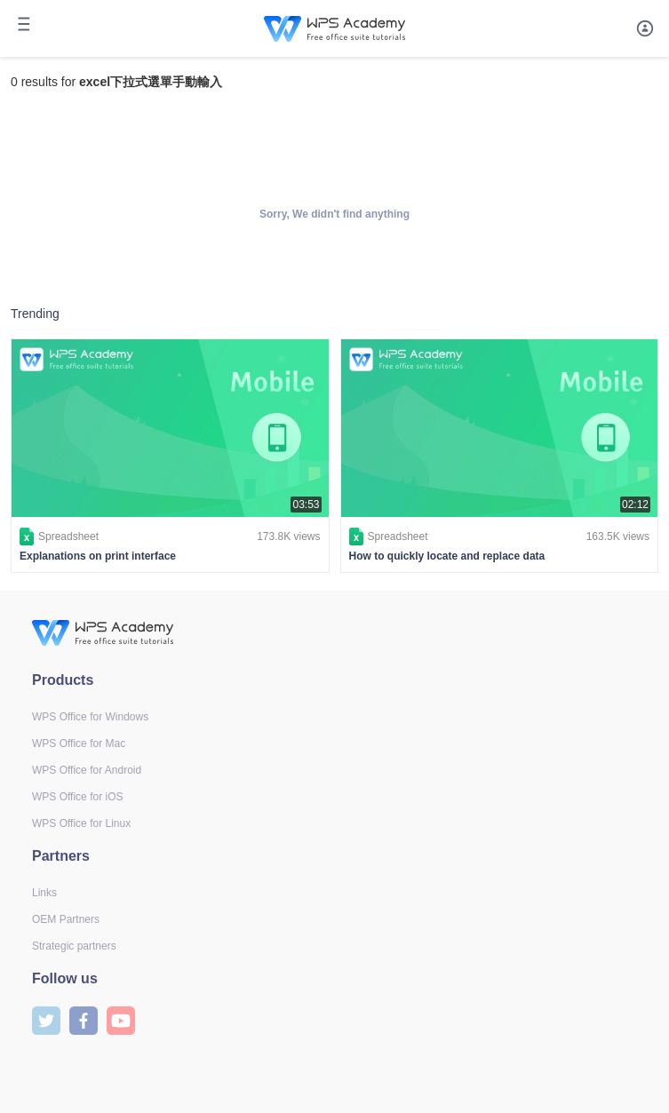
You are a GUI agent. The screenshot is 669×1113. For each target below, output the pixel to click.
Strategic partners (74, 946)
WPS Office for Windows (90, 717)
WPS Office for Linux (81, 823)
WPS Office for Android (86, 770)
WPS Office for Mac (78, 743)
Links (44, 892)
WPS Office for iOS (77, 797)
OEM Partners (66, 919)
